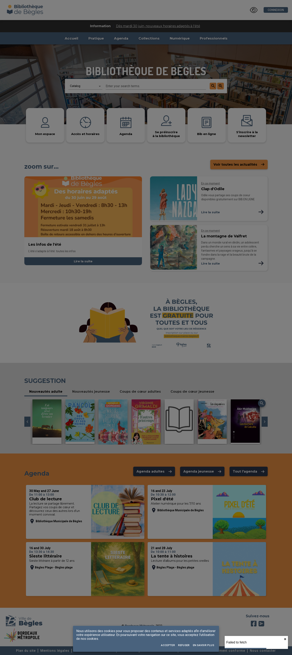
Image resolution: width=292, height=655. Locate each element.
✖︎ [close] (285, 639)
